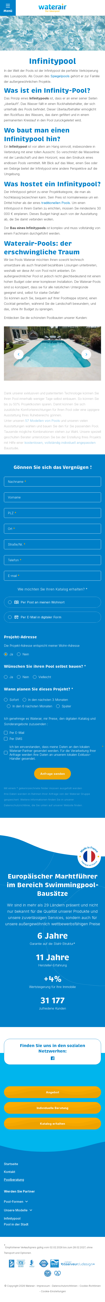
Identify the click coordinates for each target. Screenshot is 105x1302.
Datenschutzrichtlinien (64, 1288)
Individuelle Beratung (52, 1108)
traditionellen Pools (55, 203)
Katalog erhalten (52, 1123)
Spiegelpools (60, 76)
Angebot (52, 1092)
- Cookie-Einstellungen (52, 1294)
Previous (19, 357)
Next (86, 357)
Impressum (43, 1288)
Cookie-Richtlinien (90, 1288)
